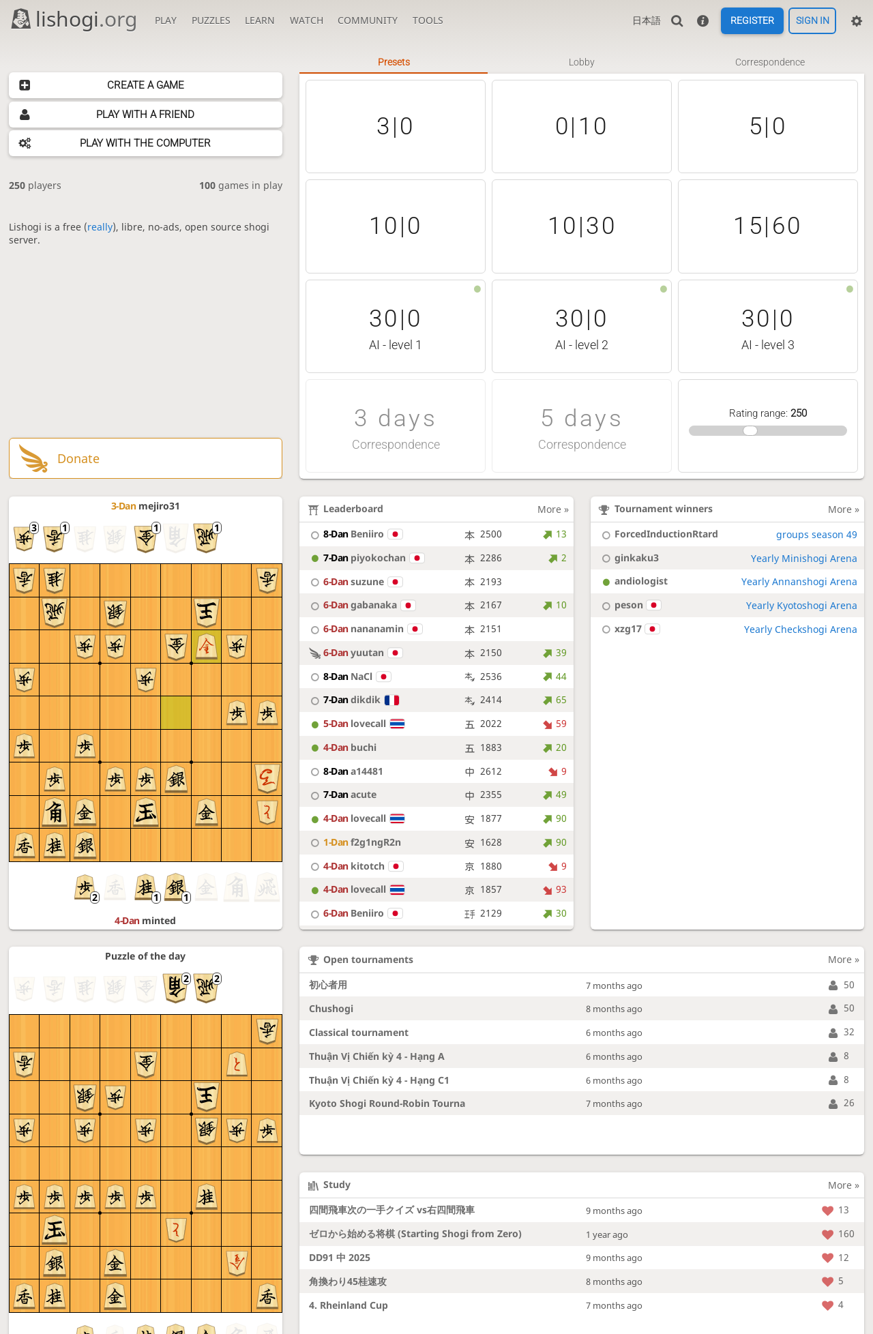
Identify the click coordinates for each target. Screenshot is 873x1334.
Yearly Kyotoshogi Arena (801, 605)
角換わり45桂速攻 (348, 1281)
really (100, 226)
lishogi (73, 19)
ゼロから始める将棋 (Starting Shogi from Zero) (415, 1233)
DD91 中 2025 (339, 1257)
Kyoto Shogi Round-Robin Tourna (387, 1103)
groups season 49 (816, 534)
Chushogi (331, 1008)
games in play (240, 185)
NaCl (348, 676)
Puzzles (211, 20)
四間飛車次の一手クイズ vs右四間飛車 (392, 1209)
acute (341, 794)
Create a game (145, 85)
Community (368, 20)
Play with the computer (145, 143)
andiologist (632, 580)
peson (629, 604)
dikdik (352, 699)
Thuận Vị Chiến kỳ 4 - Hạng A (377, 1056)
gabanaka (360, 604)
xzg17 (628, 628)
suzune (354, 581)
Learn (260, 20)
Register (752, 21)
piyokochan (365, 557)
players (35, 185)
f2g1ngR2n (353, 841)
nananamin (364, 628)
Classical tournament (359, 1032)
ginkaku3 (628, 557)
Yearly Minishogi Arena (804, 558)
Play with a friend (145, 114)
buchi (341, 747)
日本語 (646, 20)
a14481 (344, 771)
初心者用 (328, 984)
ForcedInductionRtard (657, 533)
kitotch (354, 865)
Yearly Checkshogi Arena (800, 629)
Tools (428, 20)
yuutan (354, 652)
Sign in (812, 21)
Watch (306, 20)
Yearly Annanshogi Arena (799, 581)
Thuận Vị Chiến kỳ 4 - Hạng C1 (379, 1079)
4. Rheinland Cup (348, 1305)
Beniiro (354, 533)
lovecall (355, 723)
